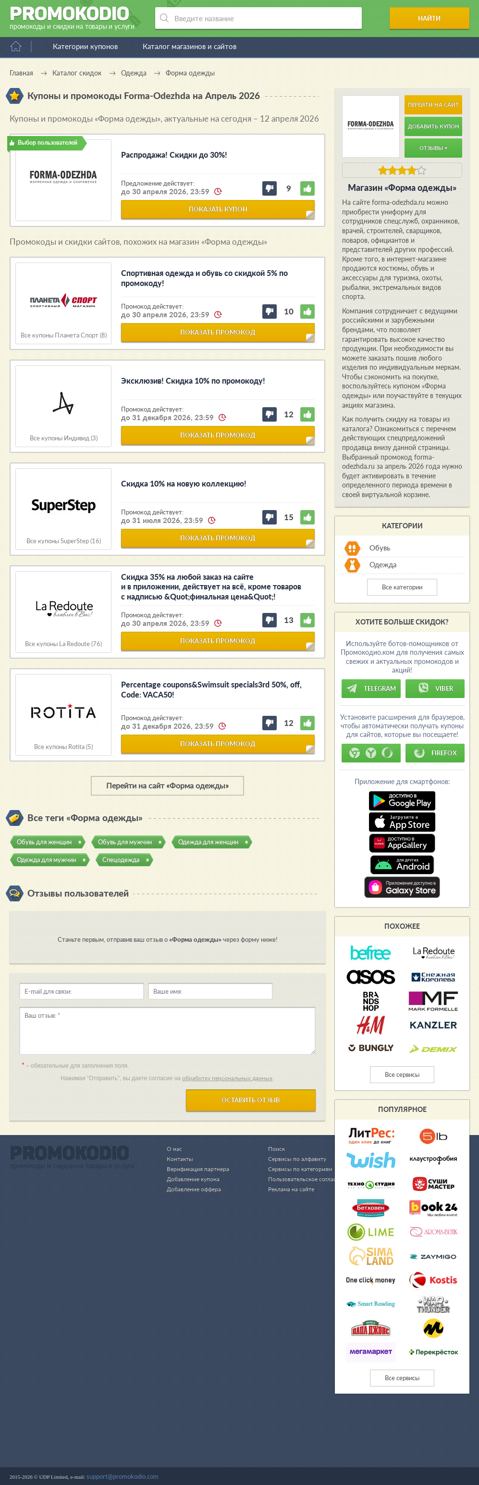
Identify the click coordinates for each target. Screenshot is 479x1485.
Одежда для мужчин (46, 859)
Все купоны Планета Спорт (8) (64, 335)
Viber (435, 688)
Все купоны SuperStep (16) (63, 541)
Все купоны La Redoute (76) (63, 644)
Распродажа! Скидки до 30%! (174, 154)
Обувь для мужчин (125, 842)
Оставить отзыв (250, 1100)
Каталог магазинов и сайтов (189, 46)
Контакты (181, 1431)
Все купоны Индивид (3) (64, 438)
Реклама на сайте (287, 1462)
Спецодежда (120, 859)
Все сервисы (402, 1074)
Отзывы (433, 148)
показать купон (218, 209)
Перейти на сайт (433, 104)
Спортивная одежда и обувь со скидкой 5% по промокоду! (204, 277)
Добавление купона (195, 1452)
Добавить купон (433, 126)
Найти (432, 18)
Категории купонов (85, 46)
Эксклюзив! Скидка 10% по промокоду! (193, 380)
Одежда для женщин (208, 842)
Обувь (379, 548)
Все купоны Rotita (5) (63, 746)
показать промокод (218, 332)
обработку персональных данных (227, 1078)
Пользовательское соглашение (306, 1452)
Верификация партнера (199, 1442)
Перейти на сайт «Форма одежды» (167, 785)
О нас (174, 1421)
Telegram (371, 688)
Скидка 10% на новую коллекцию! (183, 483)
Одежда (382, 565)
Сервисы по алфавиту (292, 1431)
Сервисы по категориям (295, 1442)
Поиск (271, 1421)
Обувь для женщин (44, 842)
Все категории (402, 587)
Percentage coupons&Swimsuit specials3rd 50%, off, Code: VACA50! (211, 689)
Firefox (435, 753)
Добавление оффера (196, 1462)
